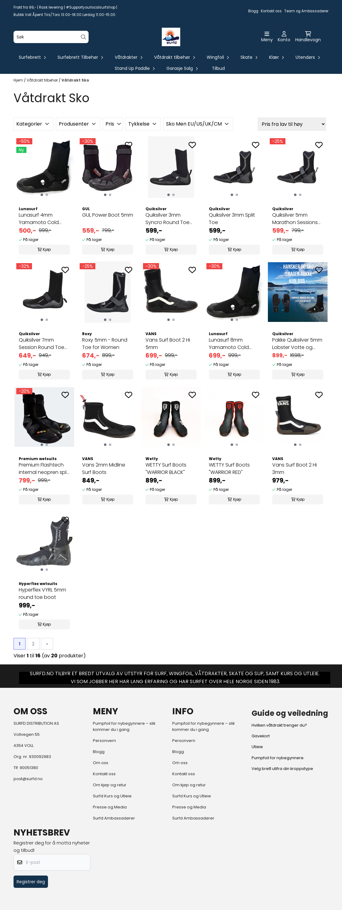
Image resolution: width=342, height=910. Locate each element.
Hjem (19, 80)
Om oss (100, 762)
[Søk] (51, 37)
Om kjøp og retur (109, 785)
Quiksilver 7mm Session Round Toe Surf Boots (41, 343)
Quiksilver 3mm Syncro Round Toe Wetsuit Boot (167, 218)
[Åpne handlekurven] (308, 37)
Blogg (253, 11)
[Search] (83, 37)
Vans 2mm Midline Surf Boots (103, 468)
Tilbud (218, 68)
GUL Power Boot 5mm (107, 214)
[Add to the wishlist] (65, 145)
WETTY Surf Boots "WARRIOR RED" (229, 468)
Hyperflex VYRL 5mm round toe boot (42, 593)
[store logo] (171, 37)
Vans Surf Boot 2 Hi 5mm (167, 343)
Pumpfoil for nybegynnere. (278, 757)
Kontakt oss (271, 11)
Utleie (257, 746)
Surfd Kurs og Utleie (112, 796)
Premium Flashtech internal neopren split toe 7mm (44, 468)
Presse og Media (110, 807)
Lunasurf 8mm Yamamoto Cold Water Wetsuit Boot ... (234, 343)
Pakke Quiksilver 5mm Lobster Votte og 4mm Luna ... (297, 343)
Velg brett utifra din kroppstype (282, 768)
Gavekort (261, 736)
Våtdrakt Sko (75, 80)
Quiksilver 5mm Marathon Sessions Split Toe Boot (295, 218)
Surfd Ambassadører (114, 818)
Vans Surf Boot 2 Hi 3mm (294, 468)
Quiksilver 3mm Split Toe (232, 218)
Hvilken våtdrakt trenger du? (279, 725)
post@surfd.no (28, 778)
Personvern (104, 740)
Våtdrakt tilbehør (43, 80)
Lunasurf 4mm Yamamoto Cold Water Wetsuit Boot (42, 218)
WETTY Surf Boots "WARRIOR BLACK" (165, 468)
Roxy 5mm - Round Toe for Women (104, 343)
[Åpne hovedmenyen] (267, 37)
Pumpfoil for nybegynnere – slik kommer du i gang (124, 726)
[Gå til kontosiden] (284, 37)
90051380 (29, 767)
